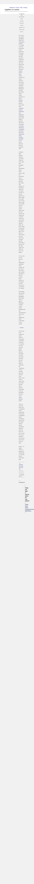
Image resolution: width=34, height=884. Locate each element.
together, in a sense (12, 10)
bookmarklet (21, 464)
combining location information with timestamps (21, 111)
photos (20, 467)
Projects (17, 7)
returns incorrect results (21, 399)
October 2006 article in (21, 127)
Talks (21, 7)
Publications (12, 7)
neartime (22, 327)
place (22, 467)
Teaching (25, 7)
